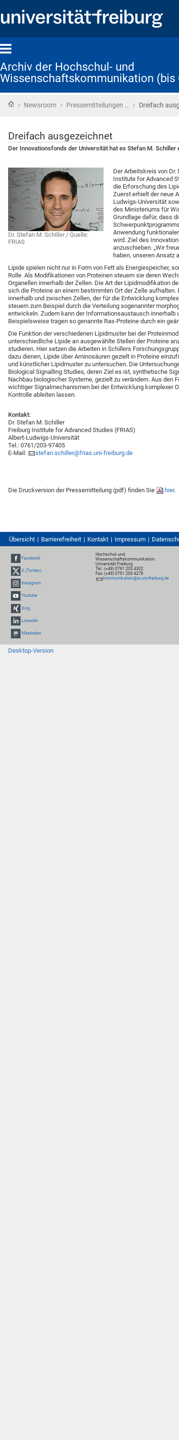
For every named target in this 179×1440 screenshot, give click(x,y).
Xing (25, 608)
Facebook (31, 558)
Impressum (130, 539)
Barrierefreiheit (61, 539)
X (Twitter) (31, 570)
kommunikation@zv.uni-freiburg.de (136, 578)
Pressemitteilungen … (97, 105)
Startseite (11, 104)
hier (169, 490)
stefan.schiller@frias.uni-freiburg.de (84, 452)
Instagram (31, 583)
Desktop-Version (30, 650)
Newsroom (40, 105)
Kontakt (97, 539)
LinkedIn (29, 620)
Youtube (29, 595)
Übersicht (22, 539)
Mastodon (31, 633)
